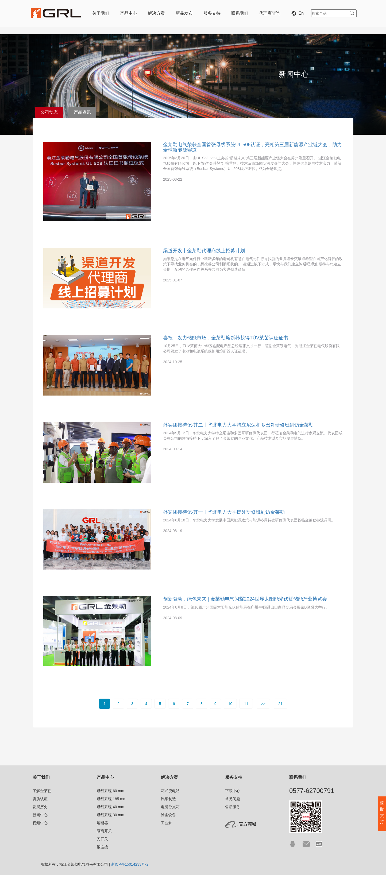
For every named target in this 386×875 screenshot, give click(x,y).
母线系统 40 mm (110, 807)
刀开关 (102, 839)
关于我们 (100, 13)
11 (246, 704)
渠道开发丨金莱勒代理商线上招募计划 (204, 250)
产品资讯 (82, 112)
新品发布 (184, 13)
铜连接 (102, 847)
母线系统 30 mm (110, 815)
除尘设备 (168, 815)
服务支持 (212, 13)
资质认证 (40, 799)
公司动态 (49, 112)
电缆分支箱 (170, 807)
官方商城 (247, 824)
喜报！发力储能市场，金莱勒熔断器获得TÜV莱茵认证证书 (225, 337)
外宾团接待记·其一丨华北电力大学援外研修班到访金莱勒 (224, 512)
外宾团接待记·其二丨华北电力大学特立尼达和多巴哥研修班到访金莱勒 (238, 425)
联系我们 (239, 13)
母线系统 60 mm (110, 791)
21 (280, 704)
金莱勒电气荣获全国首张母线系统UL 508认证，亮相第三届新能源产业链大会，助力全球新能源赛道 (252, 147)
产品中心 (128, 13)
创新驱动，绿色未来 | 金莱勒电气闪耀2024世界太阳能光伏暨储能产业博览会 (245, 599)
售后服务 (232, 807)
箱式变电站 (170, 791)
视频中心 (40, 823)
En (298, 13)
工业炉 (166, 823)
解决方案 (156, 13)
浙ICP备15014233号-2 (129, 864)
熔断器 (102, 823)
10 (230, 704)
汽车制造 (168, 799)
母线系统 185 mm (111, 799)
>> (263, 704)
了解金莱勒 (42, 791)
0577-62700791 (311, 790)
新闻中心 (40, 815)
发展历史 (40, 807)
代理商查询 (269, 13)
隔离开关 (104, 831)
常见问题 (232, 799)
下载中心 (232, 791)
